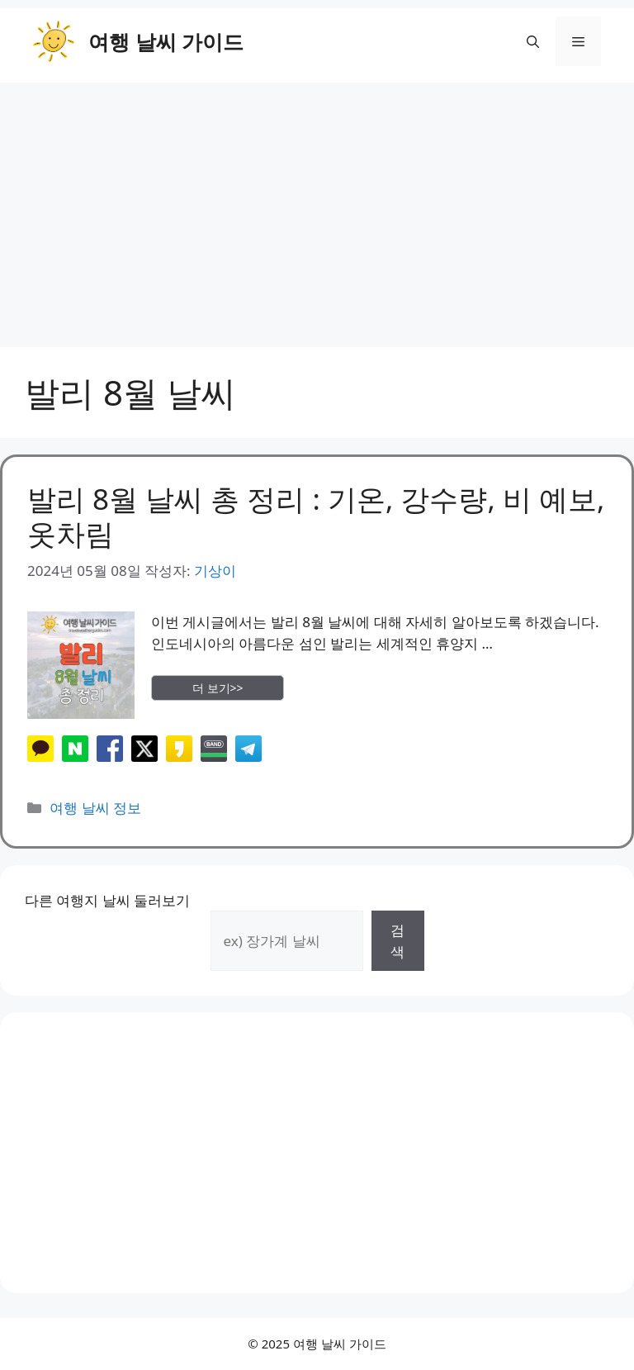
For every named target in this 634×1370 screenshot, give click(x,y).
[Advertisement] (317, 206)
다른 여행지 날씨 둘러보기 (107, 900)
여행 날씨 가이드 (166, 41)
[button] (533, 41)
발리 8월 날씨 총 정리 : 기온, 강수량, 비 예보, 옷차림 (315, 516)
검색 (397, 940)
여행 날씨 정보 (95, 807)
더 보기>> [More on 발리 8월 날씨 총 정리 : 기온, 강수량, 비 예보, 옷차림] (218, 688)
